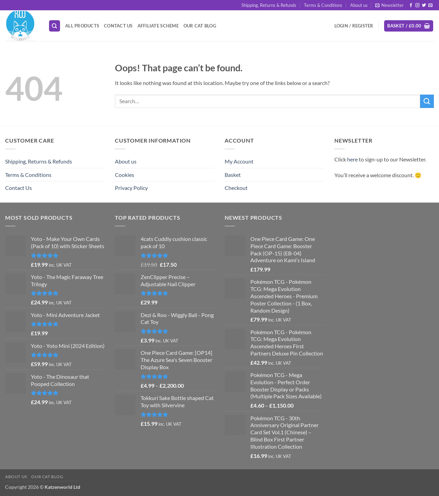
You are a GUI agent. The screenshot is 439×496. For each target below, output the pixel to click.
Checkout (236, 187)
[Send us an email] (430, 5)
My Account (239, 161)
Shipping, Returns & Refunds (268, 5)
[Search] (54, 26)
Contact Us (118, 25)
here (352, 159)
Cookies (124, 174)
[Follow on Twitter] (424, 5)
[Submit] (427, 101)
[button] (389, 5)
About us (359, 5)
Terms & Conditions (323, 5)
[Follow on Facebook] (411, 5)
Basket (233, 174)
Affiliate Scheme (158, 25)
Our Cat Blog (199, 25)
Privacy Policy (131, 187)
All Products (82, 25)
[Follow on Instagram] (417, 5)
